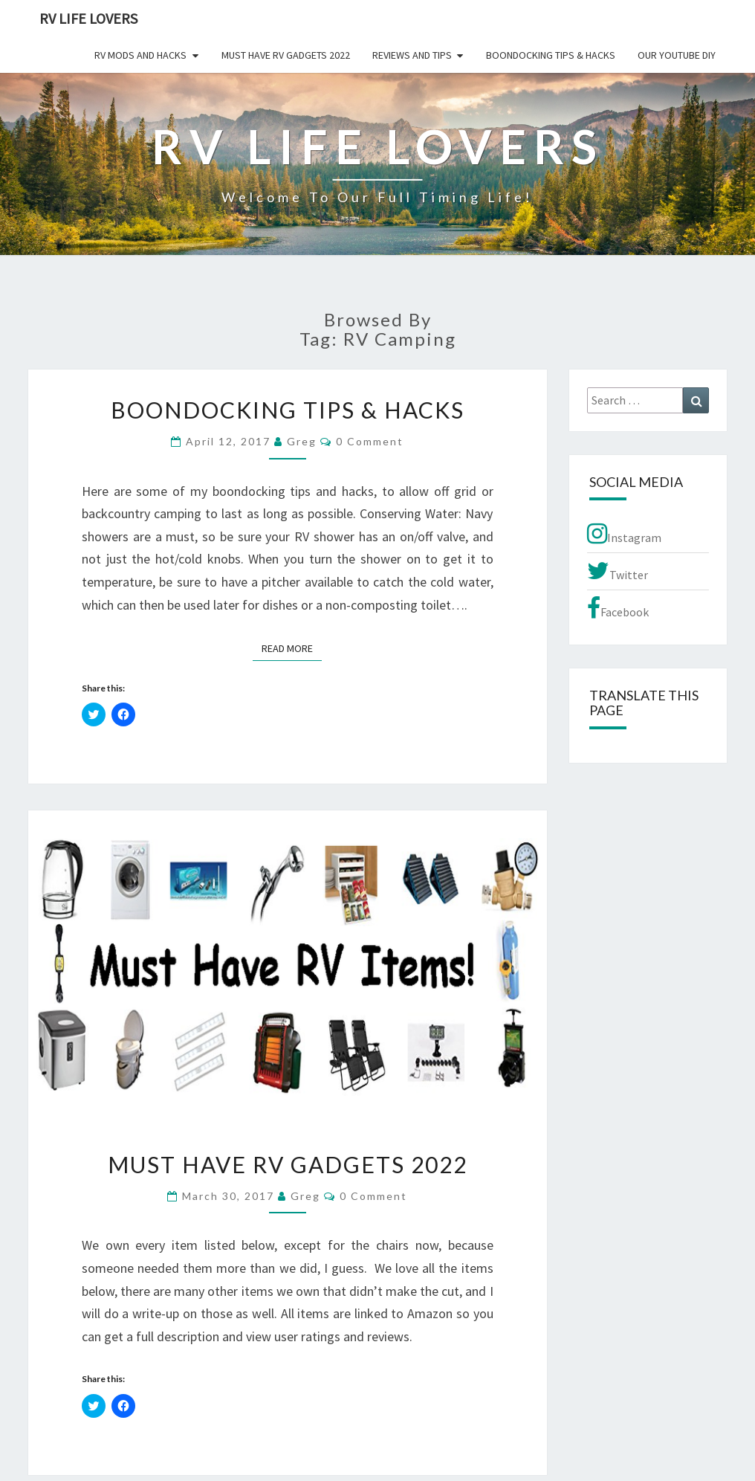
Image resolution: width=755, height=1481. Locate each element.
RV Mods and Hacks (140, 55)
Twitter (617, 571)
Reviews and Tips (412, 55)
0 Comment (370, 441)
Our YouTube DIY (677, 55)
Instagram (624, 534)
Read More (292, 647)
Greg (302, 441)
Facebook (618, 608)
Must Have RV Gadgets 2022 (285, 55)
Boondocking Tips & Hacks (550, 55)
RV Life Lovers (88, 18)
